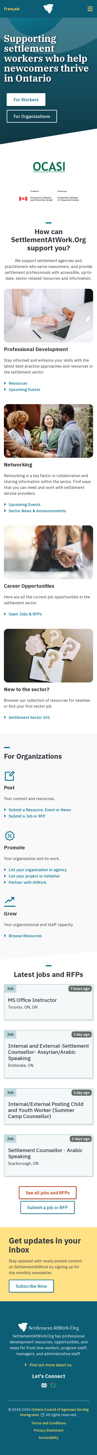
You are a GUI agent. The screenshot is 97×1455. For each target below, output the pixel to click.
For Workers (26, 99)
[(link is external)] (44, 1385)
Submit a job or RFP (47, 1207)
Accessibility (48, 1437)
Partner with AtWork (27, 882)
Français (12, 8)
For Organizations (32, 116)
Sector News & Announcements (37, 511)
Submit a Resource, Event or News (40, 810)
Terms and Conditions (48, 1423)
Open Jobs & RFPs (25, 614)
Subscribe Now (31, 1286)
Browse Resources (25, 936)
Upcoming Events (24, 389)
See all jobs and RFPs (48, 1193)
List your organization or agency (38, 869)
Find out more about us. (51, 1365)
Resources (18, 383)
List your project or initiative (34, 876)
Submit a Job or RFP (27, 816)
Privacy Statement (48, 1430)
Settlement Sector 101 (29, 717)
